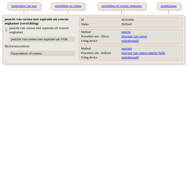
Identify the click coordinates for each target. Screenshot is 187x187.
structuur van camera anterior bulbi (143, 53)
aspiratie (126, 48)
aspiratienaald (130, 41)
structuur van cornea (134, 36)
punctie (126, 32)
